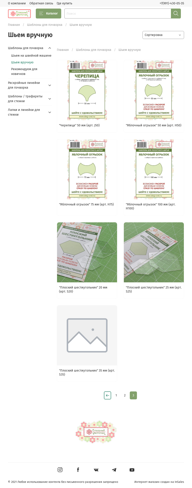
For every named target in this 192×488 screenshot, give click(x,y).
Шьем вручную (22, 62)
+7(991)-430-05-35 (172, 3)
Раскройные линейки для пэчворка (24, 85)
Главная (14, 25)
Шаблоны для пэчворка (44, 25)
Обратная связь (41, 3)
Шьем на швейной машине (31, 55)
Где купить (64, 3)
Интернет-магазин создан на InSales (159, 482)
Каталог (48, 13)
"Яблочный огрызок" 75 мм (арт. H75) (86, 204)
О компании (17, 3)
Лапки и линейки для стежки (24, 112)
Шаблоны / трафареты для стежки (25, 98)
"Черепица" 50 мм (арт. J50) (79, 125)
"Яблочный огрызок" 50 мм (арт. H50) (153, 125)
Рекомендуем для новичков (24, 71)
